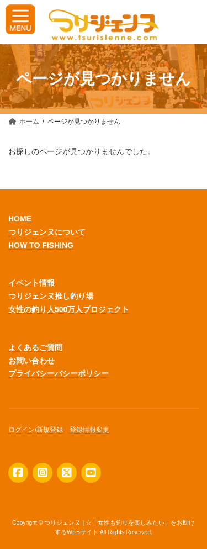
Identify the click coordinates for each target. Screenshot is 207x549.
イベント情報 (31, 282)
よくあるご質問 (35, 347)
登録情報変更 (89, 430)
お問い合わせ (31, 360)
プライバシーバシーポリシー (58, 373)
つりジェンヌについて (47, 232)
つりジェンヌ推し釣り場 (50, 296)
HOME (19, 218)
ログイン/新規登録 (35, 430)
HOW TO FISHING (40, 244)
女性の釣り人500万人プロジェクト (68, 309)
